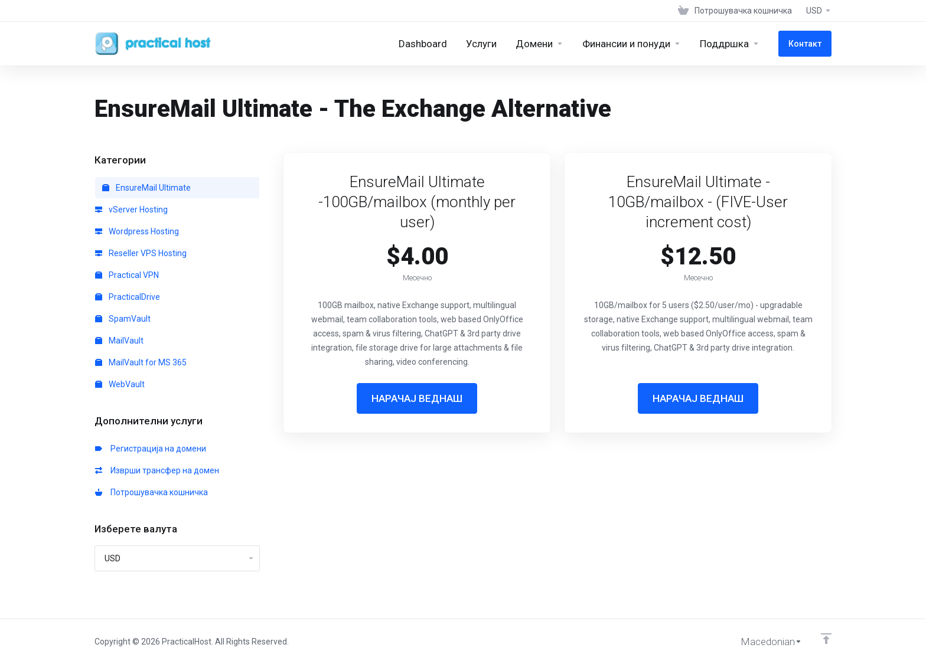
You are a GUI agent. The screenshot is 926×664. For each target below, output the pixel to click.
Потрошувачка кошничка (151, 492)
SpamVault (123, 318)
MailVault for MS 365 (141, 362)
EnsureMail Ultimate (146, 187)
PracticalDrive (127, 297)
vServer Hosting (131, 209)
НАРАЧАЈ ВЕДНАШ (416, 398)
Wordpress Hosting (137, 231)
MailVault (119, 340)
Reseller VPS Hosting (141, 253)
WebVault (120, 384)
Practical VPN (127, 275)
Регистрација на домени (150, 448)
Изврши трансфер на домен (157, 470)
